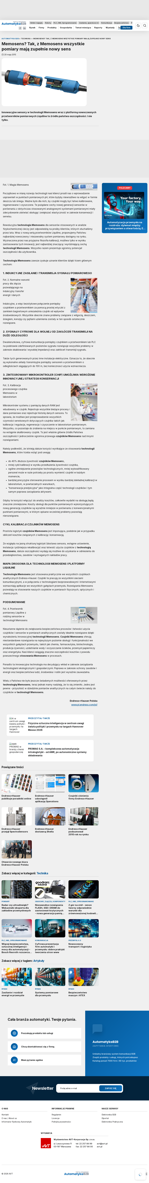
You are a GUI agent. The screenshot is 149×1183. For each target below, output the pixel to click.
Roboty (48, 23)
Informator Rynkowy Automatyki (17, 1121)
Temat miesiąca (83, 28)
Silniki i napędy (36, 23)
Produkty (52, 28)
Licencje (56, 1118)
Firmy (41, 28)
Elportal (105, 1118)
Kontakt (5, 1114)
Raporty (98, 28)
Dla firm (126, 28)
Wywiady (110, 28)
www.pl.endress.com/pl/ (84, 704)
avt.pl (99, 1146)
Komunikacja (106, 23)
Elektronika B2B (109, 1114)
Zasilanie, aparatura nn (89, 23)
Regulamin (56, 1114)
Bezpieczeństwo (121, 23)
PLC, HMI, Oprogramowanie (65, 23)
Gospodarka (66, 28)
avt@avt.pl (102, 1143)
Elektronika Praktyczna (112, 1121)
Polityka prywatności (61, 1121)
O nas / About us (9, 1118)
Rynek (32, 28)
